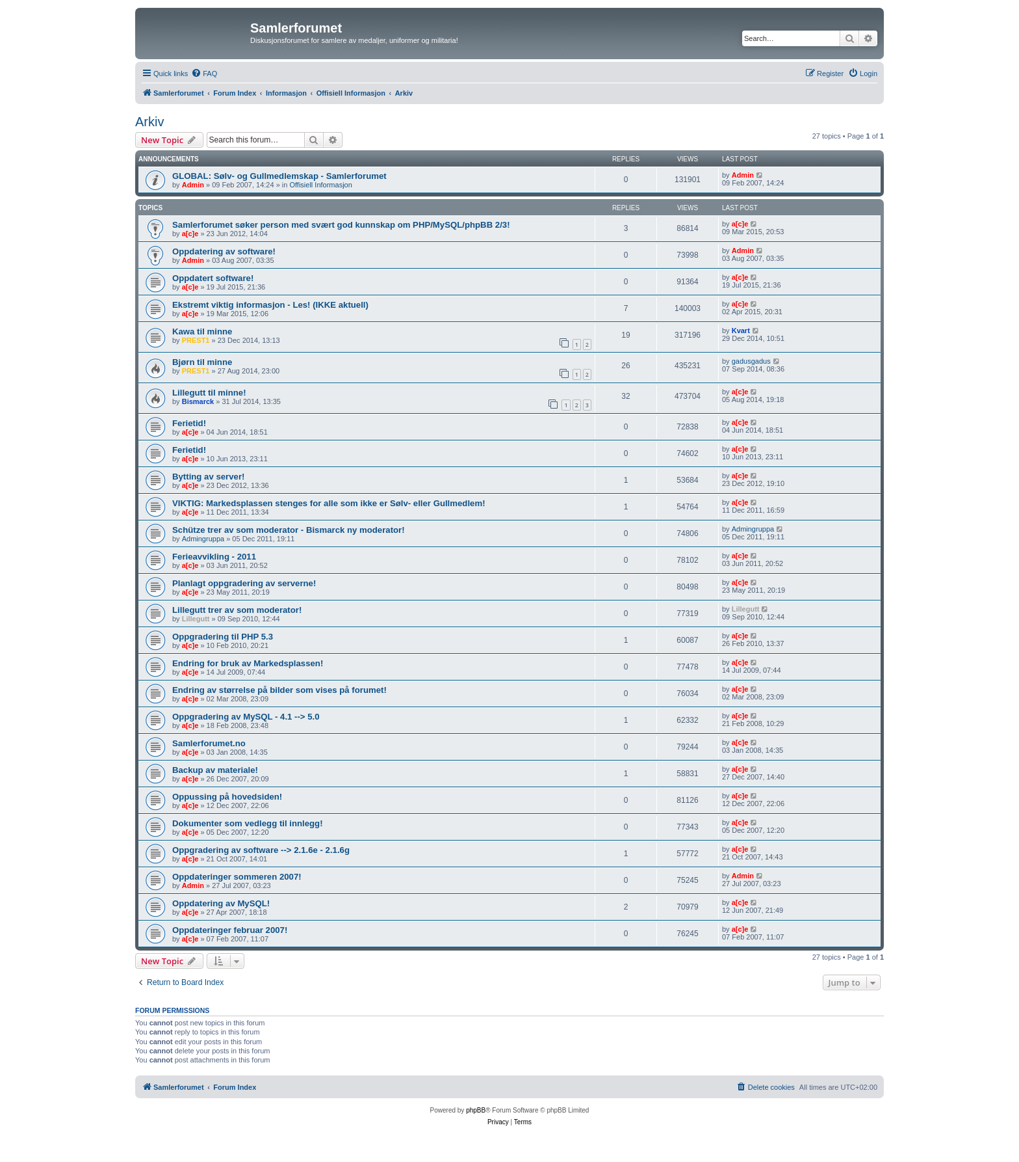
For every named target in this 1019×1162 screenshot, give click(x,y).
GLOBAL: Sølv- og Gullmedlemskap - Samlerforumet (279, 176)
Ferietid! (189, 423)
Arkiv (149, 122)
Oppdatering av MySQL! (221, 903)
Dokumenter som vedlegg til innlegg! (247, 823)
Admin (193, 185)
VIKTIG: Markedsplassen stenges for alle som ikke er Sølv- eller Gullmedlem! (328, 503)
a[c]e (190, 233)
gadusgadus (751, 361)
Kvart (741, 330)
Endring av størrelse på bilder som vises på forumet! (279, 690)
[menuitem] (204, 73)
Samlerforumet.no (209, 743)
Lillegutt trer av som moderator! (237, 610)
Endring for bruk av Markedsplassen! (247, 663)
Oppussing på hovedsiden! (227, 797)
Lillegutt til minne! (209, 393)
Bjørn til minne (202, 362)
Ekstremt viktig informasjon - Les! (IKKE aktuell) (270, 305)
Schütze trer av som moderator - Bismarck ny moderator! (288, 530)
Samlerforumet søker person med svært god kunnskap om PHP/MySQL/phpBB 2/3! (341, 225)
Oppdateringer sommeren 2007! (237, 877)
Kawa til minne (202, 331)
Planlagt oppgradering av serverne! (244, 583)
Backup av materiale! (215, 770)
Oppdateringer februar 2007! (229, 930)
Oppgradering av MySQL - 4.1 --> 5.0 (246, 717)
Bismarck (198, 401)
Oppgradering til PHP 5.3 (222, 637)
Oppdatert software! (212, 278)
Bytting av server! (208, 476)
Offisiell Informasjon (320, 185)
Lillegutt (196, 619)
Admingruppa (203, 539)
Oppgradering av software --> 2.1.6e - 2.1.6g (261, 850)
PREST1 (196, 340)
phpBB (475, 1110)
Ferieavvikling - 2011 (214, 556)
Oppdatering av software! (224, 251)
